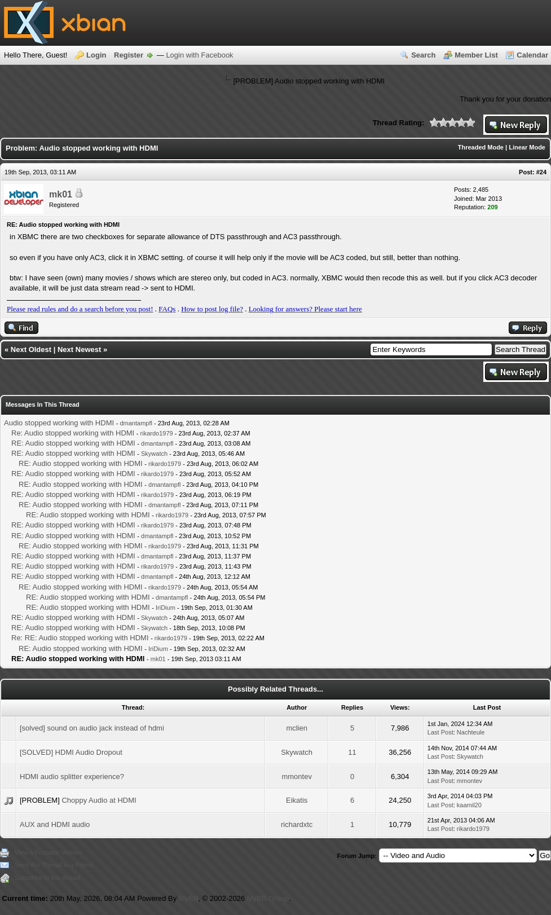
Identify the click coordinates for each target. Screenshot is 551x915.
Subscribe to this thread (47, 877)
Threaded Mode (481, 147)
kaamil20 (469, 805)
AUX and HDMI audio (55, 824)
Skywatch (154, 453)
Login (96, 55)
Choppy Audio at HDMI (98, 800)
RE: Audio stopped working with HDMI (73, 443)
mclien (296, 728)
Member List (476, 55)
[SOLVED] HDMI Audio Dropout (71, 752)
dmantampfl (136, 423)
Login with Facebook (199, 55)
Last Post (440, 732)
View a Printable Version (48, 852)
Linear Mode (527, 147)
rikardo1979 (156, 433)
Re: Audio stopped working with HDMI (72, 433)
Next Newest (79, 349)
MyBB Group (268, 898)
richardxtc (296, 824)
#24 (541, 172)
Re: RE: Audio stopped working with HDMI (80, 638)
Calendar (532, 55)
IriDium (165, 607)
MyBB (189, 898)
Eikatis (296, 800)
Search (423, 55)
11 (352, 752)
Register (128, 55)
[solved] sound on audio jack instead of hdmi (92, 728)
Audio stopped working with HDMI (59, 423)
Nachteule (471, 732)
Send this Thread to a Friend (54, 864)
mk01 (60, 194)
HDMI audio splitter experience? (72, 776)
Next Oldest (31, 349)
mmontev (296, 776)
